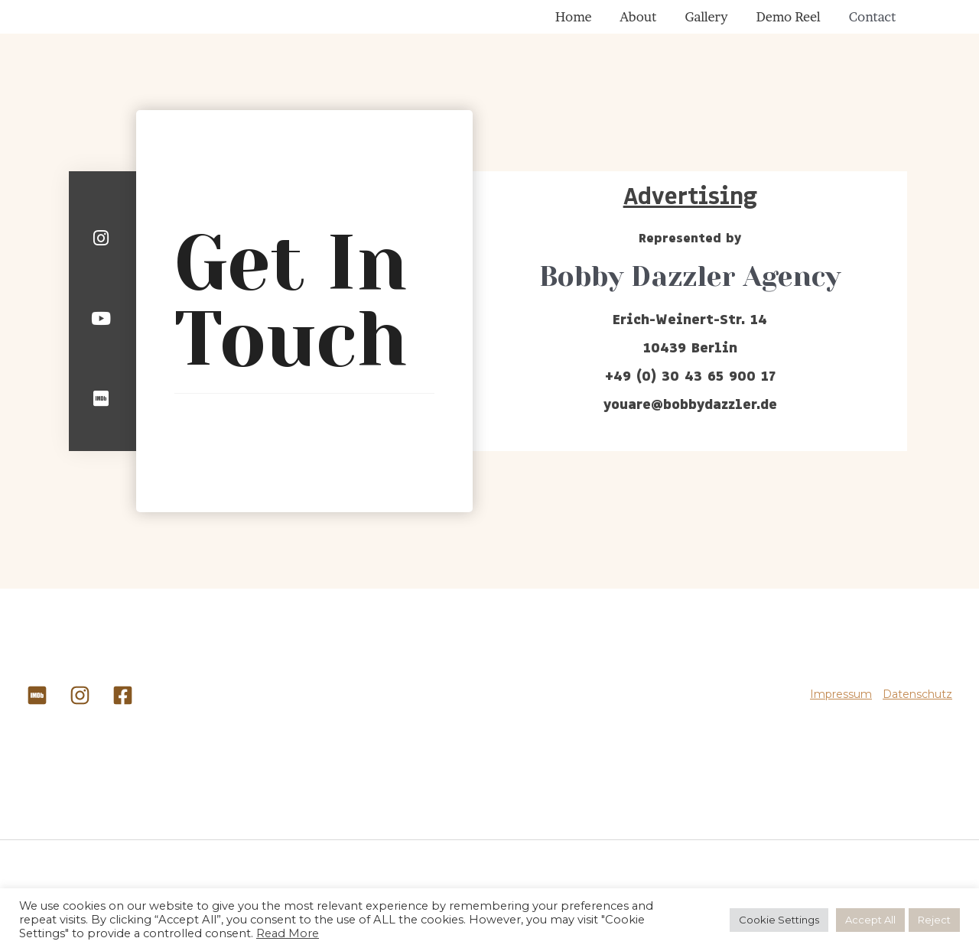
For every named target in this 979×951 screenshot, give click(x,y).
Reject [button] (934, 920)
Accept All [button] (870, 920)
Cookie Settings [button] (779, 920)
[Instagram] (80, 709)
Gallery (735, 23)
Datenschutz (917, 709)
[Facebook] (122, 709)
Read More (287, 933)
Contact (878, 23)
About (678, 23)
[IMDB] (37, 709)
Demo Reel (805, 23)
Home (625, 23)
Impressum (841, 709)
